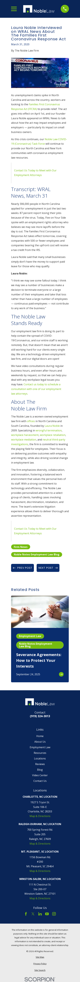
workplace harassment (25, 435)
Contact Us (40, 781)
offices (31, 421)
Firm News (20, 547)
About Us (40, 741)
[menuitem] (40, 957)
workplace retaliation (52, 435)
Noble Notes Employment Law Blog (36, 554)
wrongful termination (49, 430)
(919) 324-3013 (40, 716)
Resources (40, 753)
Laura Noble (52, 426)
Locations (40, 758)
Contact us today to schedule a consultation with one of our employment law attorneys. (36, 389)
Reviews (40, 764)
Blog (40, 769)
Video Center (40, 775)
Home (40, 736)
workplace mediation (23, 439)
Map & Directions (40, 816)
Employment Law (40, 747)
